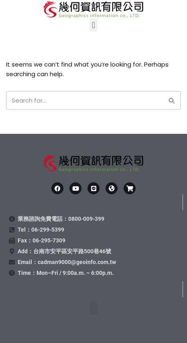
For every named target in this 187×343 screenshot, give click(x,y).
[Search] (84, 100)
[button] (93, 25)
